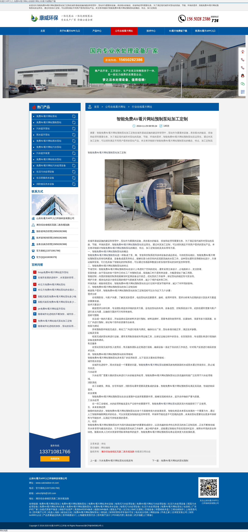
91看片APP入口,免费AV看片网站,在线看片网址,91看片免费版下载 (28, 1)
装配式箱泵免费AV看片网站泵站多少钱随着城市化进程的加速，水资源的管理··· (57, 302)
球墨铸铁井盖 (162, 509)
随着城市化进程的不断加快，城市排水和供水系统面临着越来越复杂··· (57, 314)
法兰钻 (126, 509)
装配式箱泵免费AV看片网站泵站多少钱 (57, 296)
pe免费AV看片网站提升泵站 (51, 308)
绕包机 (104, 512)
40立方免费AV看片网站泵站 (51, 284)
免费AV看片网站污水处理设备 (51, 165)
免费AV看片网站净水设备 (100, 503)
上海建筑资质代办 (86, 515)
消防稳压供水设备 (45, 184)
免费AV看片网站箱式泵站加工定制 (55, 321)
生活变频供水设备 (45, 178)
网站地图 (4, 530)
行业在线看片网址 (142, 106)
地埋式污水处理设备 (125, 503)
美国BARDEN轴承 (83, 509)
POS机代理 (118, 515)
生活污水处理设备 (45, 171)
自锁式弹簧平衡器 (48, 509)
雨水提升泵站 (43, 134)
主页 (42, 31)
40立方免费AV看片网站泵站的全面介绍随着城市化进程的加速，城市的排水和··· (57, 289)
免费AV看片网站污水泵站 (48, 147)
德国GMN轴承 (101, 509)
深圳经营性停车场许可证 (121, 512)
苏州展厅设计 (104, 515)
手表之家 (165, 512)
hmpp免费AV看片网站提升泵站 (53, 272)
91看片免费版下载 (178, 31)
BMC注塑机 (137, 509)
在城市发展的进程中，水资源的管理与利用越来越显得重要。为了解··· (57, 277)
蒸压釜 (128, 515)
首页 (96, 106)
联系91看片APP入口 (205, 31)
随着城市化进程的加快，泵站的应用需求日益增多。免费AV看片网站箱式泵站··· (57, 326)
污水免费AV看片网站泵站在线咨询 (116, 460)
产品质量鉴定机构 (52, 515)
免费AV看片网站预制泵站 (48, 122)
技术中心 (151, 31)
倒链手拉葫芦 (66, 509)
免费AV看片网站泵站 (46, 116)
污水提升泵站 (43, 128)
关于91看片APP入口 (70, 31)
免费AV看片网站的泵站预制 (174, 460)
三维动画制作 (177, 509)
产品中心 (97, 31)
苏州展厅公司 (39, 512)
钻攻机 (187, 506)
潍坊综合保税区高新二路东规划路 (117, 451)
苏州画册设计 (69, 515)
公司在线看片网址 (124, 31)
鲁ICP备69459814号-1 (93, 526)
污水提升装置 (43, 153)
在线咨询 (54, 458)
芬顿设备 (149, 509)
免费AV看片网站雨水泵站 (48, 141)
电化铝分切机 (142, 512)
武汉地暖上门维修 (143, 515)
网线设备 (154, 512)
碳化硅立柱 (66, 512)
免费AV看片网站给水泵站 (48, 159)
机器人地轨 (53, 512)
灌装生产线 (115, 509)
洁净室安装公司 (179, 512)
